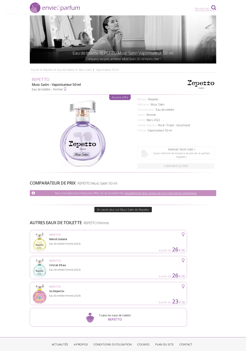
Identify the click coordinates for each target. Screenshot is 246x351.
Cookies (143, 297)
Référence (143, 104)
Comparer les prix (176, 165)
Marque (142, 99)
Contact (185, 297)
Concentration (145, 109)
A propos (81, 297)
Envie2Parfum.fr (55, 8)
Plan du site (164, 297)
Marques (171, 9)
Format (141, 130)
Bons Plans (154, 9)
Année (141, 120)
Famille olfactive (146, 125)
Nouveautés (135, 9)
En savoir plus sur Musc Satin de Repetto (123, 209)
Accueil (35, 70)
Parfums (102, 9)
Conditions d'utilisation (112, 297)
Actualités (60, 297)
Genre (141, 115)
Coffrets (117, 9)
